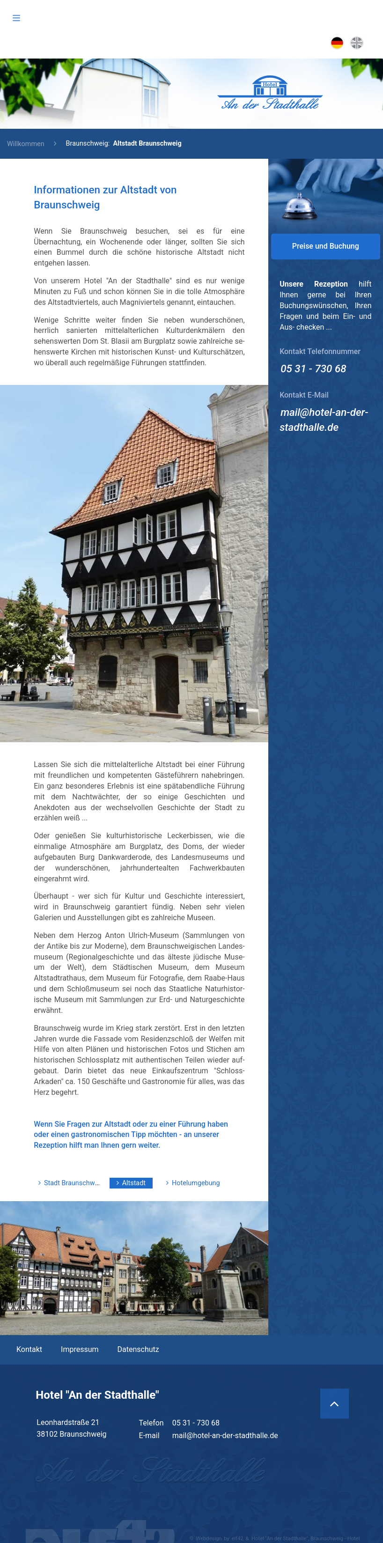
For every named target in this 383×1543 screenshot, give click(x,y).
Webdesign (208, 1539)
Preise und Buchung (325, 246)
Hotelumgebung (196, 1183)
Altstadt (134, 1183)
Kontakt (29, 1349)
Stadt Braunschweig (74, 1183)
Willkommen (25, 144)
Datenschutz (138, 1349)
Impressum (80, 1349)
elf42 (237, 1539)
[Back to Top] (334, 1404)
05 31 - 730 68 (313, 368)
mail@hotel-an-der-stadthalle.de (225, 1435)
